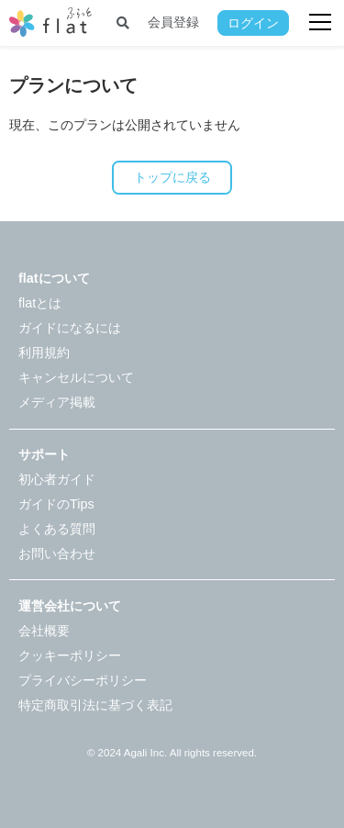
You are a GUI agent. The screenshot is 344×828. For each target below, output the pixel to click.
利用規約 (44, 352)
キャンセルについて (76, 377)
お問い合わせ (56, 553)
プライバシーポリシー (82, 680)
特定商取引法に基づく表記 (95, 705)
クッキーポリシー (69, 655)
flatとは (39, 303)
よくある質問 (56, 528)
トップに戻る (172, 177)
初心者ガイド (56, 479)
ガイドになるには (69, 327)
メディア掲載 (56, 402)
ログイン (253, 23)
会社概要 (44, 630)
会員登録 (173, 22)
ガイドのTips (56, 504)
